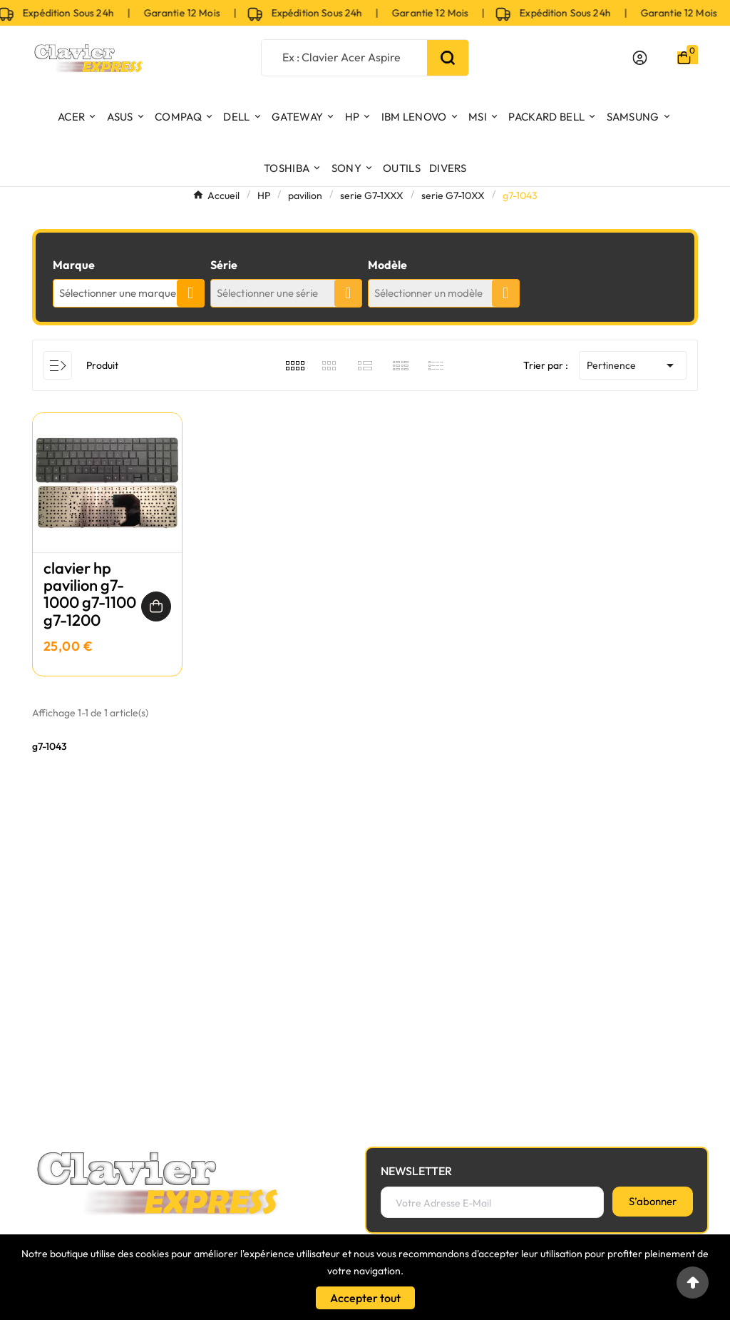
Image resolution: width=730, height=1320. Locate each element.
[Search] (448, 58)
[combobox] (129, 293)
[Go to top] (693, 1282)
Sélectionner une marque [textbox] (117, 293)
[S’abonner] (652, 1202)
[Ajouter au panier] (156, 606)
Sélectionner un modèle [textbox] (428, 293)
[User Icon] (640, 57)
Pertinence (633, 365)
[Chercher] (344, 56)
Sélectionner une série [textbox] (267, 293)
